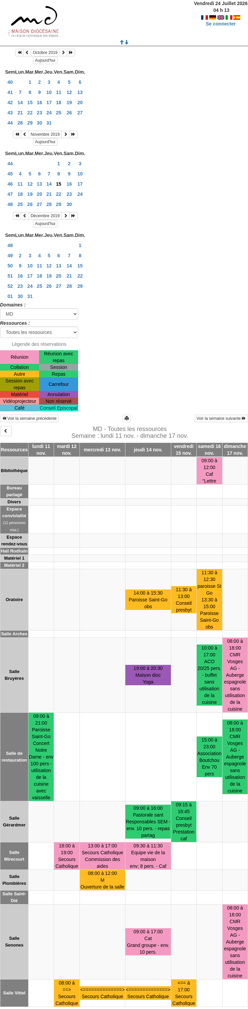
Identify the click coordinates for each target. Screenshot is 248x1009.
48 (10, 204)
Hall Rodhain (14, 551)
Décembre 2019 (45, 215)
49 (10, 255)
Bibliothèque (14, 470)
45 (10, 173)
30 (39, 123)
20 (80, 102)
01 (10, 296)
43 (10, 112)
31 (49, 123)
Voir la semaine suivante (221, 418)
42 (10, 102)
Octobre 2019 (45, 52)
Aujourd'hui (45, 60)
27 (80, 112)
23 (39, 112)
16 (39, 102)
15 (30, 102)
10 (49, 92)
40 (10, 82)
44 (10, 123)
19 (69, 102)
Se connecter (221, 23)
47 (10, 194)
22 (30, 112)
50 (10, 265)
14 (20, 102)
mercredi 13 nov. (102, 449)
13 (80, 92)
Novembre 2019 (45, 134)
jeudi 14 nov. (148, 449)
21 (20, 112)
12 (69, 92)
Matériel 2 (14, 565)
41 (10, 92)
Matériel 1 (14, 558)
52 (10, 286)
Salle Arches (14, 633)
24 (49, 112)
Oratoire (14, 599)
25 (58, 112)
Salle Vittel (14, 992)
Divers (14, 501)
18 (58, 102)
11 (58, 92)
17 (49, 102)
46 (10, 184)
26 (69, 112)
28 (20, 123)
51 (10, 276)
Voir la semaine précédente (29, 418)
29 (30, 123)
